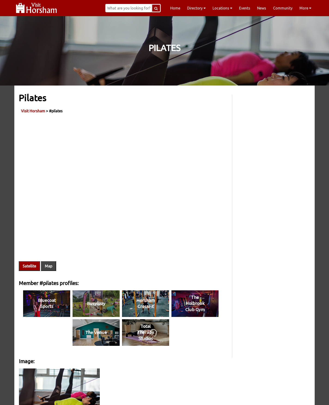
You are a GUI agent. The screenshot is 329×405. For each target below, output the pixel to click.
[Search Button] (159, 8)
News (261, 8)
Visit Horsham (33, 111)
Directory (196, 8)
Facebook (76, 395)
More (305, 8)
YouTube (253, 395)
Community (282, 8)
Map (48, 260)
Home (175, 8)
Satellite (29, 260)
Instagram (134, 395)
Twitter (194, 395)
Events (244, 8)
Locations (222, 8)
